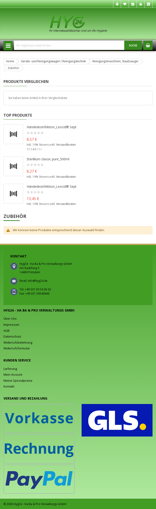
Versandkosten (66, 145)
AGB (6, 330)
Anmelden (141, 4)
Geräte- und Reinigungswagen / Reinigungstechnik (53, 61)
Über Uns (10, 318)
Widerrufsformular (16, 348)
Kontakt (8, 386)
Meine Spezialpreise (17, 380)
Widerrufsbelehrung (17, 342)
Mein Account (12, 374)
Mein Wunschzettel (125, 4)
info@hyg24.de (38, 281)
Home (10, 61)
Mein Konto (117, 4)
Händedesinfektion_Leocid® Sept (51, 127)
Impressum (11, 324)
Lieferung (10, 369)
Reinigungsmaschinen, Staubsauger (115, 61)
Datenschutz (12, 336)
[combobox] (69, 45)
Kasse (133, 4)
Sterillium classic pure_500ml (48, 159)
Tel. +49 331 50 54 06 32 (149, 4)
